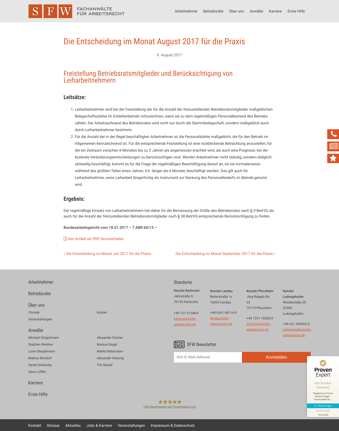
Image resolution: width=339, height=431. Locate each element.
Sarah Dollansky (40, 365)
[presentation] (209, 377)
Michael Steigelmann (43, 338)
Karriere (275, 11)
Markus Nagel (107, 344)
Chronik (34, 312)
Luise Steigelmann (41, 351)
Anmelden (276, 357)
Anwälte (256, 11)
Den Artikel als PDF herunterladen (96, 238)
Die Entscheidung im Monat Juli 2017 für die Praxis (108, 253)
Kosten (102, 312)
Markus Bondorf (40, 358)
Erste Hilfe (296, 11)
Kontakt (34, 425)
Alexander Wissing (110, 358)
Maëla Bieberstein (110, 351)
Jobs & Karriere (99, 425)
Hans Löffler (37, 372)
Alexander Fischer (110, 338)
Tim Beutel (105, 365)
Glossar (53, 425)
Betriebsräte (213, 11)
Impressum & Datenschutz (173, 425)
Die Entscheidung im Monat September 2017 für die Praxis (224, 253)
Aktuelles (73, 425)
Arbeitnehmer (186, 11)
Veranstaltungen (40, 319)
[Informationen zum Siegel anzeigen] (323, 412)
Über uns (236, 11)
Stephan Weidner (40, 344)
